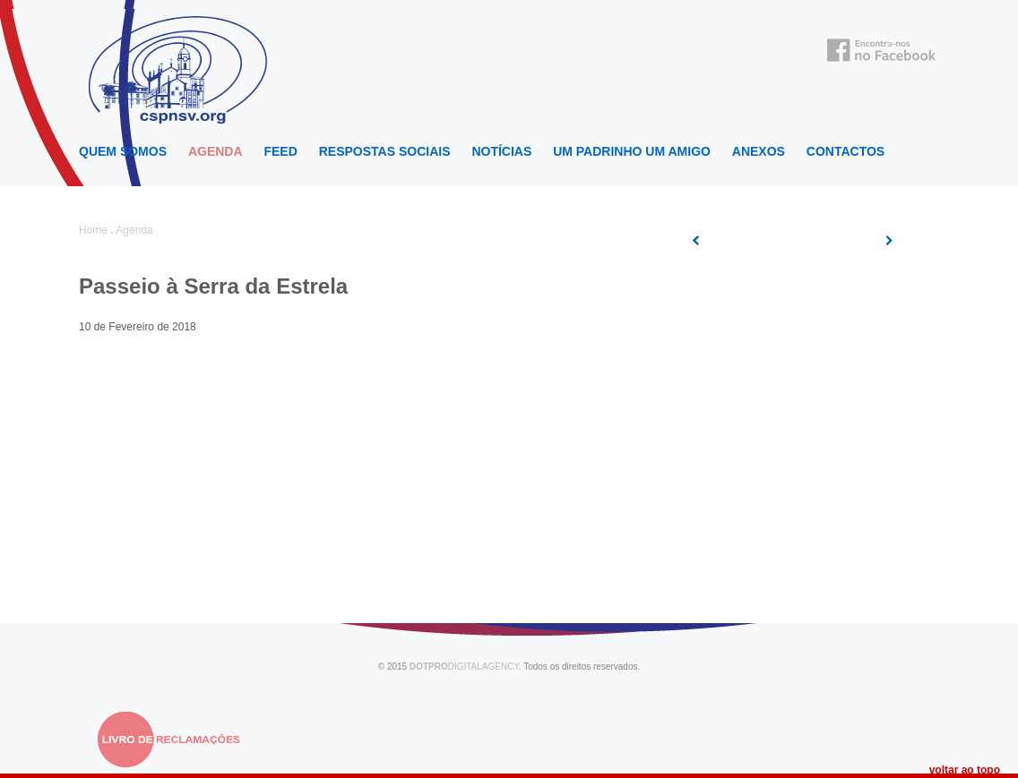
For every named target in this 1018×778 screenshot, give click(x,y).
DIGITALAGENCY (464, 666)
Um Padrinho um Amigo (632, 151)
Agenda (215, 151)
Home (93, 230)
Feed (280, 151)
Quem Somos (123, 151)
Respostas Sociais (385, 151)
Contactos (845, 151)
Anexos (758, 151)
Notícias (501, 151)
